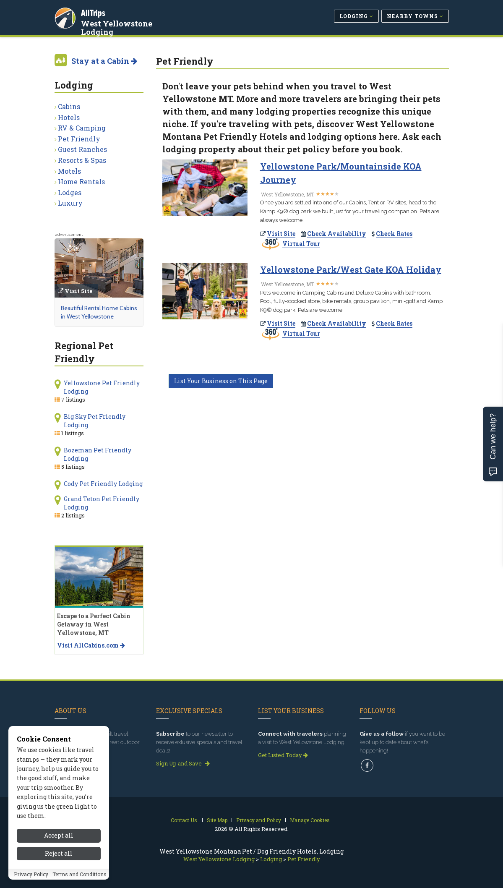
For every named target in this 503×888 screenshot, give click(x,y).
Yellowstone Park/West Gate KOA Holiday (350, 269)
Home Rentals (81, 181)
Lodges (69, 192)
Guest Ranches (82, 149)
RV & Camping (82, 127)
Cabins (69, 106)
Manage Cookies (310, 820)
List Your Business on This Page (221, 381)
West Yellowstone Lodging (118, 27)
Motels (69, 171)
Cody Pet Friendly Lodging (103, 484)
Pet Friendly (79, 138)
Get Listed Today (283, 755)
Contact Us (184, 820)
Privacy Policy (31, 874)
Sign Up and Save (183, 763)
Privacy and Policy (258, 820)
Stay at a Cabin (104, 61)
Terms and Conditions (79, 874)
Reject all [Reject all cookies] (59, 853)
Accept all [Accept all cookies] (58, 835)
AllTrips (94, 12)
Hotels (69, 117)
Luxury (70, 202)
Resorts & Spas (82, 160)
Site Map (217, 820)
